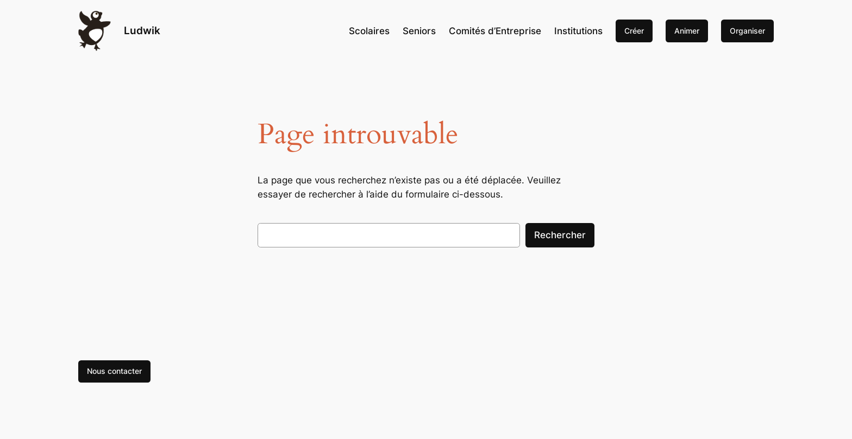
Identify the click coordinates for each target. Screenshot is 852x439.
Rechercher (560, 235)
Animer (686, 30)
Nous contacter (114, 371)
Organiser (747, 30)
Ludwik (142, 30)
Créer (634, 30)
